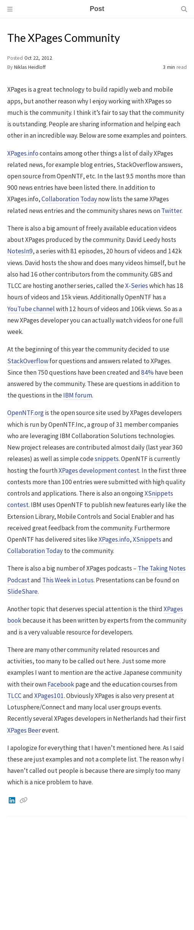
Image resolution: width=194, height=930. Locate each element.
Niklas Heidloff (30, 67)
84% (147, 372)
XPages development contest (99, 470)
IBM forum (77, 395)
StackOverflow (27, 361)
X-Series (136, 285)
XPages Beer (24, 730)
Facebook (61, 684)
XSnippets (147, 539)
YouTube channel (31, 309)
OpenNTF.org (25, 413)
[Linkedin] (12, 800)
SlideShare (22, 591)
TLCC (14, 696)
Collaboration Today (69, 199)
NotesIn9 (20, 251)
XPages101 (49, 696)
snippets (107, 459)
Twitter (171, 211)
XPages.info (22, 153)
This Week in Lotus (68, 580)
